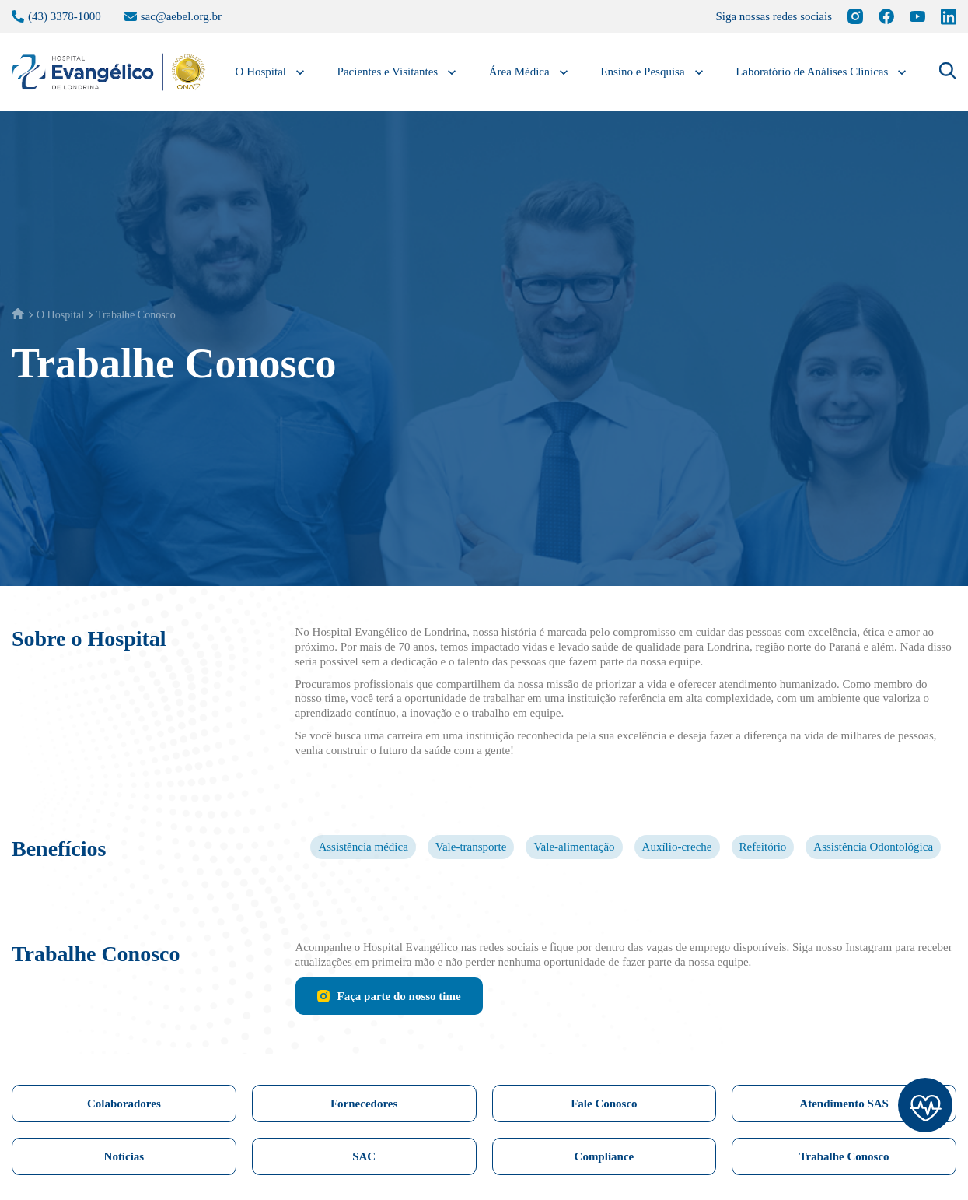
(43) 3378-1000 (62, 16)
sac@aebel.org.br (193, 16)
